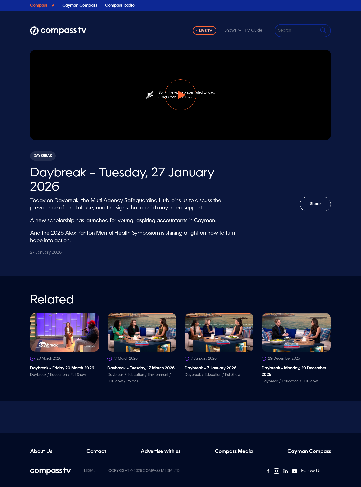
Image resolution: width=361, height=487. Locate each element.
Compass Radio (120, 6)
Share (319, 206)
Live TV (205, 31)
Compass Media (234, 451)
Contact (96, 451)
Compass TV (42, 6)
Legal (89, 471)
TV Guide (253, 31)
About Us (41, 451)
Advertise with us (160, 451)
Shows (230, 31)
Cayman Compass (79, 6)
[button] (180, 94)
